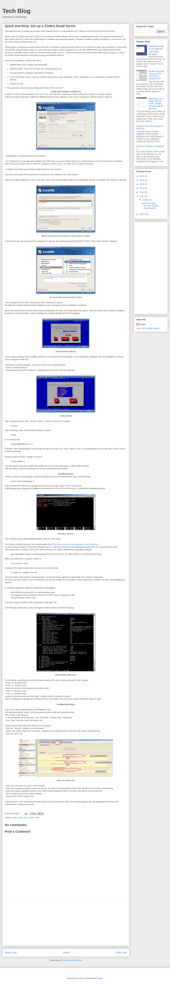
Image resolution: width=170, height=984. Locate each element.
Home (66, 952)
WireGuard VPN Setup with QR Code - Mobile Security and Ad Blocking (156, 104)
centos (14, 817)
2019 (142, 176)
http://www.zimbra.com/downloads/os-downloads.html (75, 544)
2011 (142, 196)
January (146, 200)
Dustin (142, 324)
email (20, 817)
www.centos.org (41, 94)
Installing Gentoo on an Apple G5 (156, 47)
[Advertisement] (66, 922)
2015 (142, 184)
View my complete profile (147, 328)
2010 (142, 214)
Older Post (121, 952)
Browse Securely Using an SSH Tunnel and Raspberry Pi (156, 75)
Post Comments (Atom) (72, 960)
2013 (142, 192)
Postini (12, 77)
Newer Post (11, 952)
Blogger (99, 978)
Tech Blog (16, 11)
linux (26, 817)
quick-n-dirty (34, 817)
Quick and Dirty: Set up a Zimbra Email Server (149, 205)
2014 (142, 188)
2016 (142, 180)
